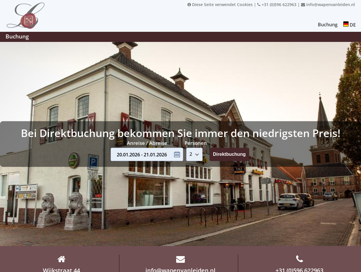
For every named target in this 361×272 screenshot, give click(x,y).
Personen (196, 143)
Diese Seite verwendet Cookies (220, 4)
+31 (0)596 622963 (276, 4)
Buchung (328, 24)
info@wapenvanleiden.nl (328, 4)
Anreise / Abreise (147, 143)
